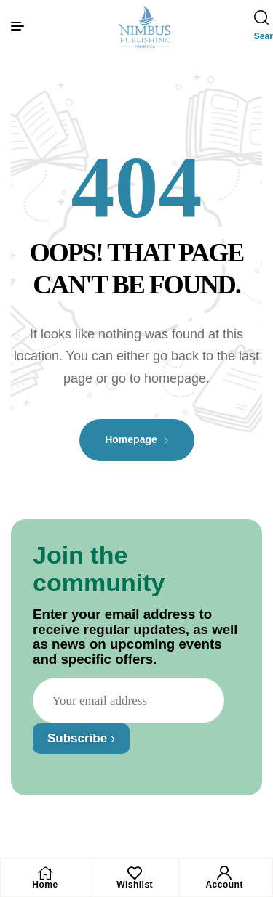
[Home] (45, 873)
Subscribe (81, 738)
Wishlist (134, 885)
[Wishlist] (134, 873)
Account (224, 885)
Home (45, 885)
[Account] (224, 873)
